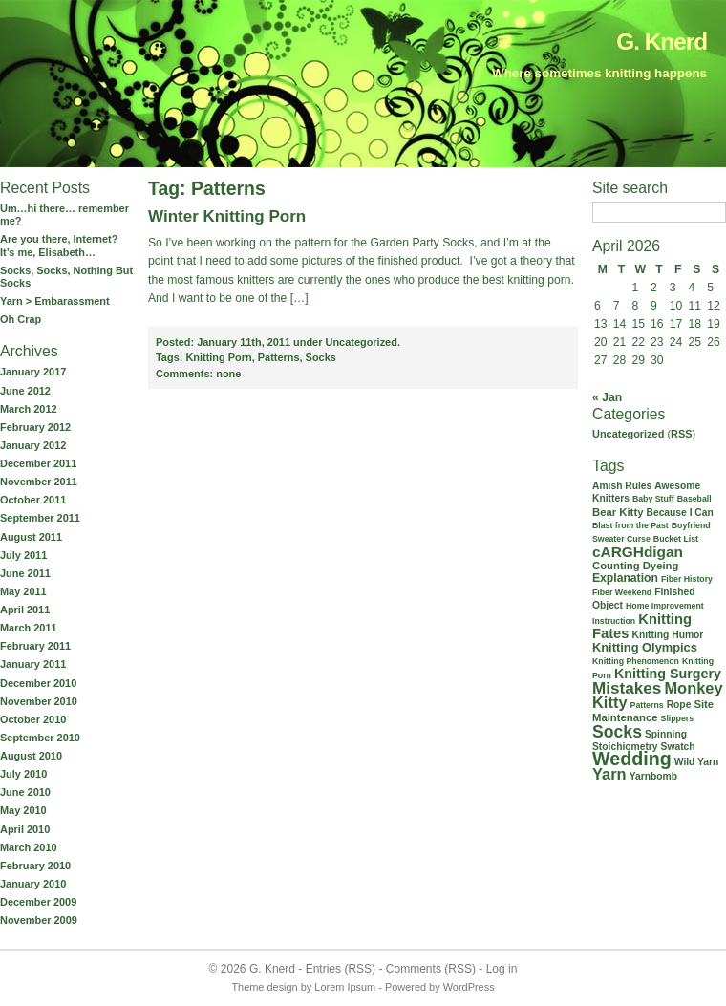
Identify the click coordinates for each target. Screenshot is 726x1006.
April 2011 (25, 609)
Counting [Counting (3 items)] (616, 565)
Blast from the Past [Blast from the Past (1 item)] (630, 525)
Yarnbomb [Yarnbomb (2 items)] (653, 776)
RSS (682, 433)
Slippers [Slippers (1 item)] (677, 718)
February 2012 (35, 427)
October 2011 (33, 499)
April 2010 (25, 829)
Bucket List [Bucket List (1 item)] (675, 539)
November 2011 (38, 481)
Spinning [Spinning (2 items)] (666, 734)
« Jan (607, 397)
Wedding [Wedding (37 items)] (632, 758)
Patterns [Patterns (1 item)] (647, 705)
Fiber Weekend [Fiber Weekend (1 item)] (621, 592)
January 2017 (33, 371)
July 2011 (23, 555)
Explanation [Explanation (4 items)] (625, 578)
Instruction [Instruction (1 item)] (613, 621)
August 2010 (31, 755)
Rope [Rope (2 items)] (679, 704)
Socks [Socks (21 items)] (617, 731)
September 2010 (40, 737)
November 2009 (38, 920)
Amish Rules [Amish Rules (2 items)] (621, 486)
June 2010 (25, 792)
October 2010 (33, 719)
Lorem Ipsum (344, 987)
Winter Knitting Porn (227, 216)
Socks (321, 357)
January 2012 (33, 445)
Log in (502, 968)
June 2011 (25, 573)
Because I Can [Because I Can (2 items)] (679, 512)
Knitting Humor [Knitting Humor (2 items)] (668, 635)
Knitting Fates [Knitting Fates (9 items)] (642, 626)
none (198, 373)
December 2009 (38, 902)
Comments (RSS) (431, 968)
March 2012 (28, 409)
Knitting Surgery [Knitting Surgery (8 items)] (667, 673)
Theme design (264, 987)
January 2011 (33, 664)
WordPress (469, 987)
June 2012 (25, 390)
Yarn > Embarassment (55, 301)
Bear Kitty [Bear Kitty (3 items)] (617, 512)
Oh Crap (20, 319)
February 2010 (35, 865)
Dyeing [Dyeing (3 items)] (661, 565)
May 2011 (23, 591)
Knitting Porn (218, 357)
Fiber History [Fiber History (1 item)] (687, 579)
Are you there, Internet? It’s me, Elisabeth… (58, 245)
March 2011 (28, 627)
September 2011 (40, 518)
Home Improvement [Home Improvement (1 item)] (665, 605)
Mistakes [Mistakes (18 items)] (626, 687)
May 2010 (23, 810)
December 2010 (38, 683)
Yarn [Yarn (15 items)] (609, 773)
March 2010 (28, 847)
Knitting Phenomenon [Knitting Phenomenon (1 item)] (635, 661)
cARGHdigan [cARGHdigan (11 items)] (637, 552)
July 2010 (23, 774)
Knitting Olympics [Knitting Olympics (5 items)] (644, 647)
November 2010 (38, 701)
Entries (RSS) (340, 968)
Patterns (279, 357)
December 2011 (38, 463)
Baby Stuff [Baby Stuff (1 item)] (653, 498)
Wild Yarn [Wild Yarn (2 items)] (696, 762)
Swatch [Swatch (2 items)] (678, 746)
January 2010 (33, 883)
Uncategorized (628, 433)
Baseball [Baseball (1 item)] (694, 498)
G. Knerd (661, 41)
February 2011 (35, 646)
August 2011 (31, 537)
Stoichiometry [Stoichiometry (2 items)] (625, 746)
